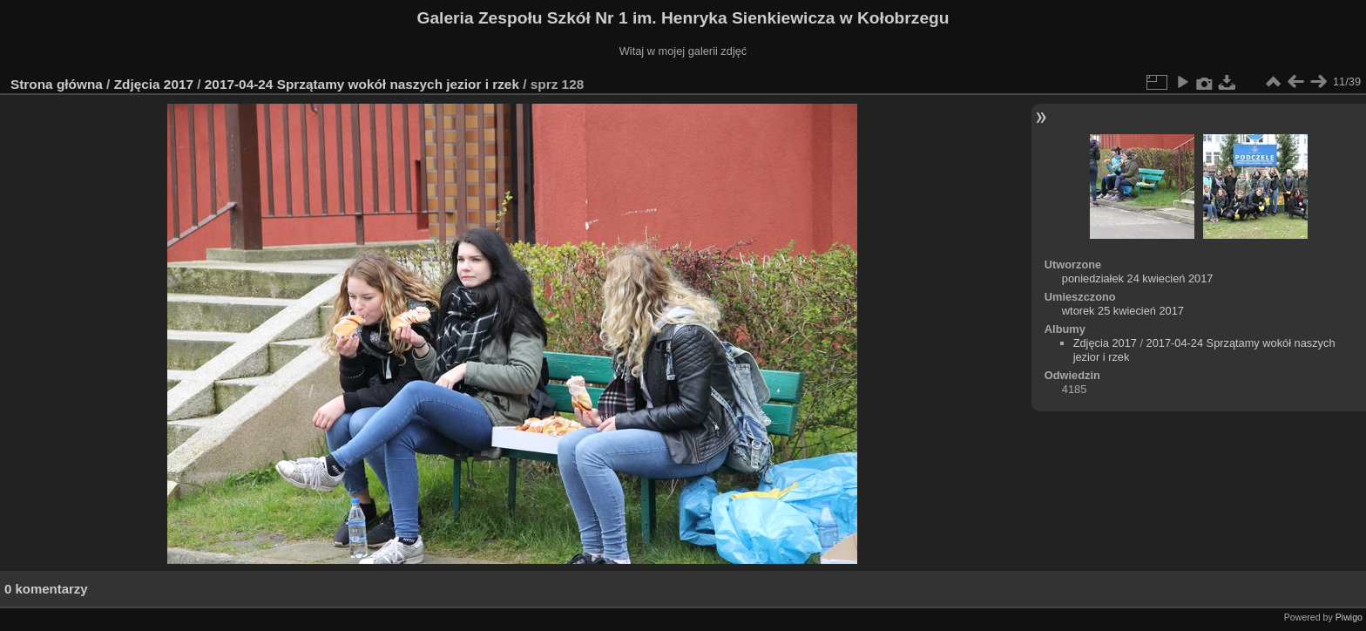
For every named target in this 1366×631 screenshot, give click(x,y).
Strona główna (56, 84)
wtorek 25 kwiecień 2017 (1123, 310)
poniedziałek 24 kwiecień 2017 (1138, 278)
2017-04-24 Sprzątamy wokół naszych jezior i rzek (362, 84)
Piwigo (1349, 617)
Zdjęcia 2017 (153, 84)
